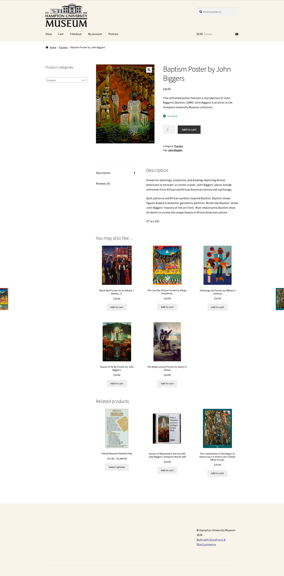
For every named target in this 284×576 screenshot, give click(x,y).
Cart (61, 34)
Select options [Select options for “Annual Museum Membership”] (117, 467)
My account (95, 34)
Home (53, 47)
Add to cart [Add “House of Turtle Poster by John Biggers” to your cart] (116, 383)
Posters (63, 47)
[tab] (117, 173)
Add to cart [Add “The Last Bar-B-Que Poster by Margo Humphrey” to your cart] (167, 307)
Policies (113, 34)
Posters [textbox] (65, 80)
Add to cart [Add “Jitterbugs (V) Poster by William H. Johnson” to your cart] (217, 307)
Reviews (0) (103, 183)
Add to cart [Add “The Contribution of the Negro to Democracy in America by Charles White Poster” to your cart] (217, 473)
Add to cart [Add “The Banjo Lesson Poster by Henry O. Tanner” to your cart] (167, 383)
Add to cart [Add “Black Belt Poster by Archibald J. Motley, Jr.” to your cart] (116, 307)
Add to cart (189, 129)
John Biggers (175, 150)
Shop (49, 34)
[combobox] (66, 80)
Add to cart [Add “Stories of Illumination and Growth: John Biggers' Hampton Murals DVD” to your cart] (167, 470)
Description (103, 173)
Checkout (76, 34)
